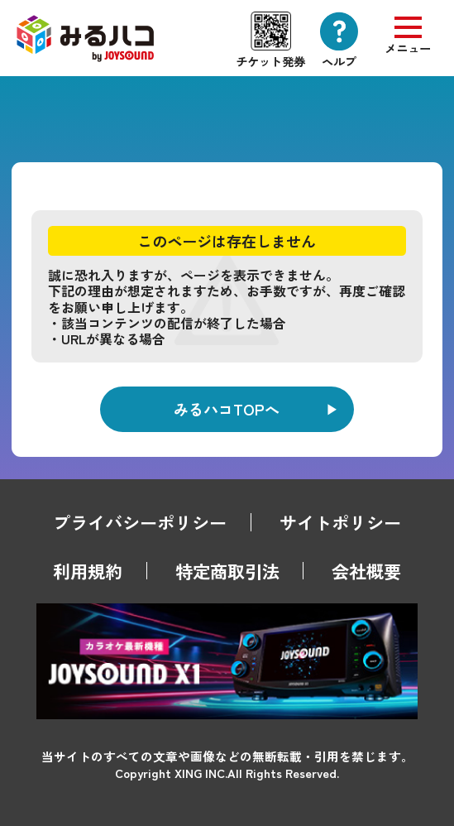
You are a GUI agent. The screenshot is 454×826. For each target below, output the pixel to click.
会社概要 (366, 570)
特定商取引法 (227, 570)
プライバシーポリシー (140, 522)
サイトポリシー (340, 522)
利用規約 (87, 570)
